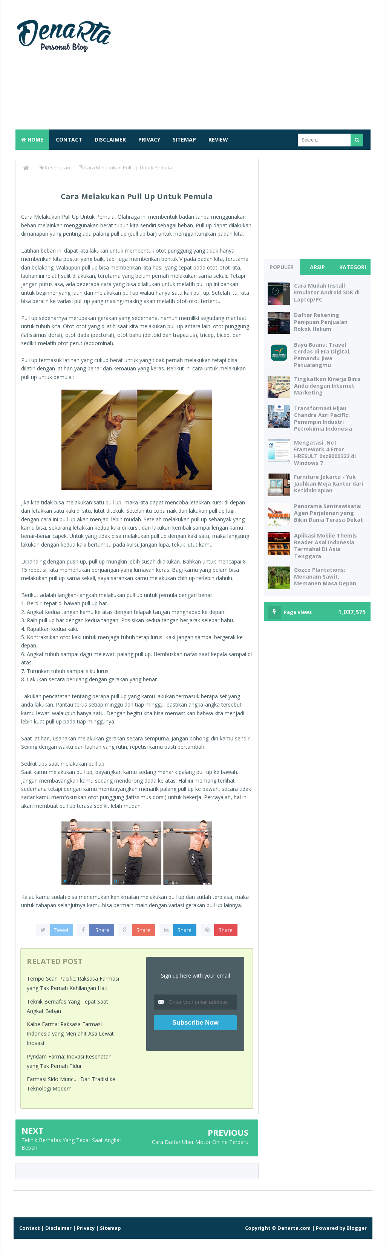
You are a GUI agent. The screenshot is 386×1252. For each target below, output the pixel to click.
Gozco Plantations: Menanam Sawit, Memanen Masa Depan (325, 576)
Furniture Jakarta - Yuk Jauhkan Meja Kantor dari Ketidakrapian (328, 483)
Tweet (61, 930)
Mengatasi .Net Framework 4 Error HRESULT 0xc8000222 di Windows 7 (325, 453)
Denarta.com (294, 1228)
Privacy (149, 139)
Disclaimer (110, 139)
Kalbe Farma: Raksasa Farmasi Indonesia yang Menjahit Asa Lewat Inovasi (70, 1033)
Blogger (356, 1228)
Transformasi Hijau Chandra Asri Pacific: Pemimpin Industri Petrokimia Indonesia (323, 419)
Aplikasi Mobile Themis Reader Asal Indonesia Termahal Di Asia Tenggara (325, 546)
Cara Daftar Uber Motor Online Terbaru (200, 1141)
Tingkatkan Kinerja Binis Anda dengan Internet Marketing (327, 385)
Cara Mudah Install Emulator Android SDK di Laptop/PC (327, 292)
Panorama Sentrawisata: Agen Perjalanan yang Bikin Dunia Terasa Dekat (328, 513)
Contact (69, 139)
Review (218, 139)
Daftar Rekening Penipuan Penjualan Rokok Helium (321, 321)
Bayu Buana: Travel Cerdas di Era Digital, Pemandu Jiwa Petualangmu (322, 355)
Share (102, 930)
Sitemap (184, 139)
